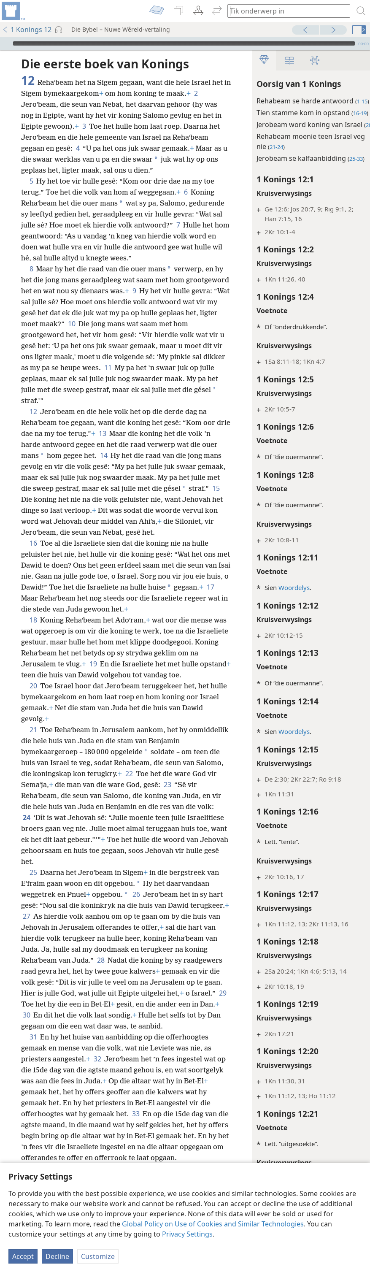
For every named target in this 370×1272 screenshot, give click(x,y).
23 (193, 817)
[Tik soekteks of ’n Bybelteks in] (285, 11)
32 (97, 1102)
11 (26, 389)
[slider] (184, 43)
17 (57, 620)
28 (169, 993)
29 (125, 1037)
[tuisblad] (13, 11)
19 (139, 685)
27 (67, 949)
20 (33, 718)
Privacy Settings (187, 1234)
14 (121, 466)
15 (48, 510)
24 (44, 850)
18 (33, 642)
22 (158, 806)
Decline (57, 1256)
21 (33, 762)
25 (33, 905)
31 (33, 1080)
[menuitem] (13, 11)
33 (147, 1157)
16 (33, 565)
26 (136, 927)
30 (143, 1048)
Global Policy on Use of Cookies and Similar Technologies (213, 1224)
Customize (98, 1256)
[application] (185, 43)
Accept (23, 1256)
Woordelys (285, 587)
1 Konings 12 (26, 29)
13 (117, 444)
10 (150, 334)
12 (33, 422)
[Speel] (5, 43)
